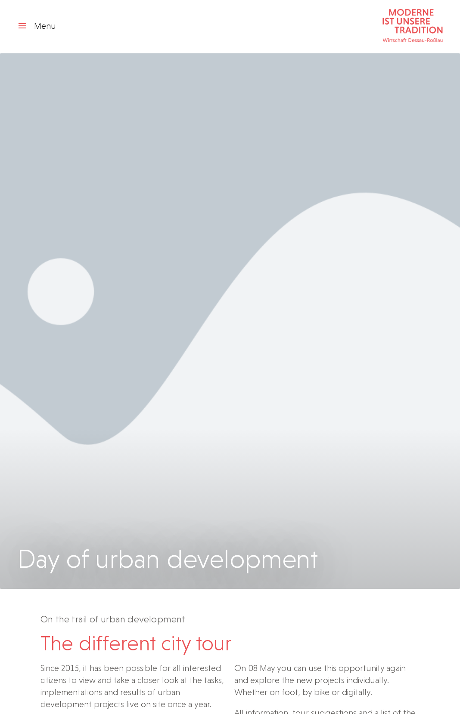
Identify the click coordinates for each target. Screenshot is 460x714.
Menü (36, 26)
